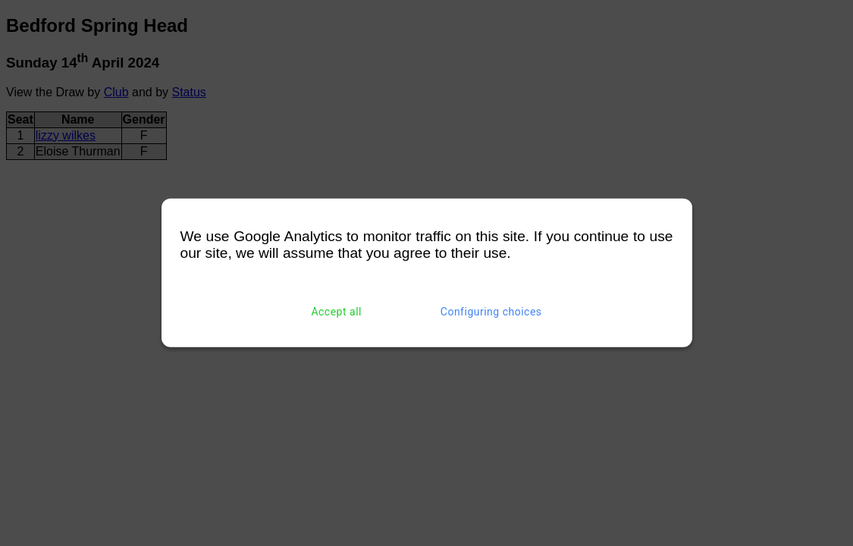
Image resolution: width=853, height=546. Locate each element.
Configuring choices (491, 312)
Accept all (336, 312)
